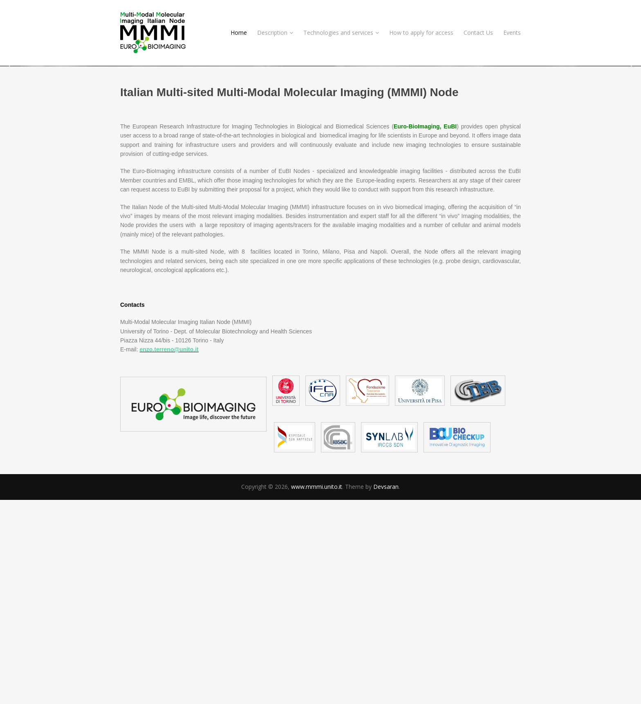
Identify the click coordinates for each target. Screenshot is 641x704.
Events (512, 32)
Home (239, 32)
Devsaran (386, 691)
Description (275, 32)
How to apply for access (421, 32)
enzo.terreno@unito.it (168, 554)
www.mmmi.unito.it (316, 691)
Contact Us (478, 32)
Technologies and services (341, 32)
